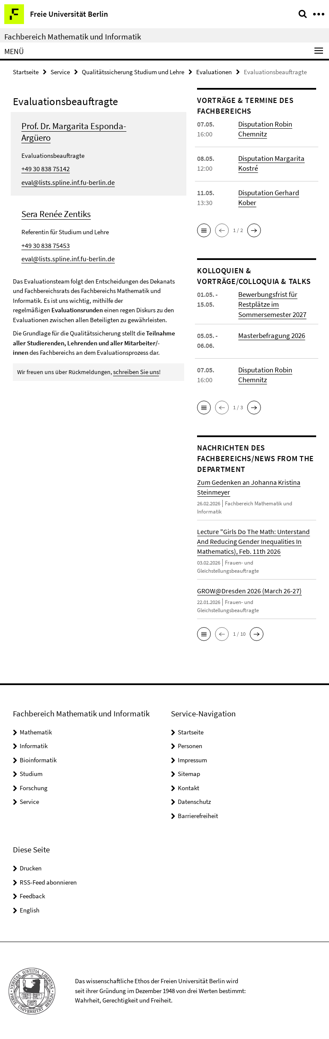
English (29, 909)
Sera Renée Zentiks (56, 212)
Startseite (26, 71)
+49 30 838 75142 (42, 168)
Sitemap (189, 772)
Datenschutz (194, 800)
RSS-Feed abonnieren (48, 881)
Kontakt (188, 786)
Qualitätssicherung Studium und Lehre (133, 71)
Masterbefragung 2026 (270, 334)
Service (60, 71)
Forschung (34, 786)
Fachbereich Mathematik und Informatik (72, 36)
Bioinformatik (38, 759)
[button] (204, 230)
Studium (31, 772)
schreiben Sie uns (135, 370)
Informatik (34, 744)
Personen (190, 744)
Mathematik (36, 731)
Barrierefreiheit (198, 814)
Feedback (32, 895)
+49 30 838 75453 (42, 244)
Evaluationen (214, 71)
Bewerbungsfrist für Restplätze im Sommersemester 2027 (271, 304)
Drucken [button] (31, 867)
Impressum (192, 759)
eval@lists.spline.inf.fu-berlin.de (64, 181)
